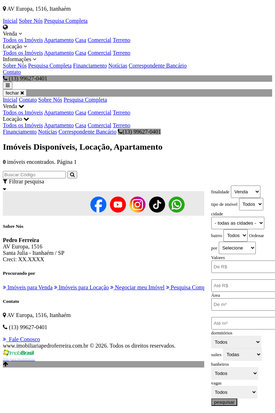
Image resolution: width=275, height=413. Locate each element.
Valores (218, 257)
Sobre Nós (31, 21)
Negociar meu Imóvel (137, 287)
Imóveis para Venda (28, 287)
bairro (216, 235)
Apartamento (59, 40)
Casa (80, 40)
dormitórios (222, 333)
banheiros (220, 364)
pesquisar (224, 402)
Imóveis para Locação (81, 287)
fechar (15, 93)
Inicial (10, 21)
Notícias (117, 66)
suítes (216, 354)
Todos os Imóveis (23, 40)
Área (215, 295)
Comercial (99, 40)
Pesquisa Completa (66, 21)
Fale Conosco (21, 339)
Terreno (122, 40)
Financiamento (90, 66)
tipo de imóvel (224, 204)
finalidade (220, 191)
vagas (216, 383)
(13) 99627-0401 (139, 132)
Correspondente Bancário (158, 66)
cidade (217, 213)
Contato (12, 72)
